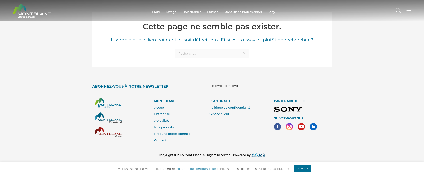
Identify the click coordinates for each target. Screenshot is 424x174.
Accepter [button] (302, 168)
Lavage (171, 12)
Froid (156, 12)
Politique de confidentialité (229, 107)
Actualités (161, 120)
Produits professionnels (172, 134)
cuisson (212, 12)
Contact (160, 140)
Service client (219, 114)
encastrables (191, 12)
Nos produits (164, 127)
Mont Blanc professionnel (243, 12)
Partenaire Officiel (291, 101)
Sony (271, 12)
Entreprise (162, 114)
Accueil (159, 107)
